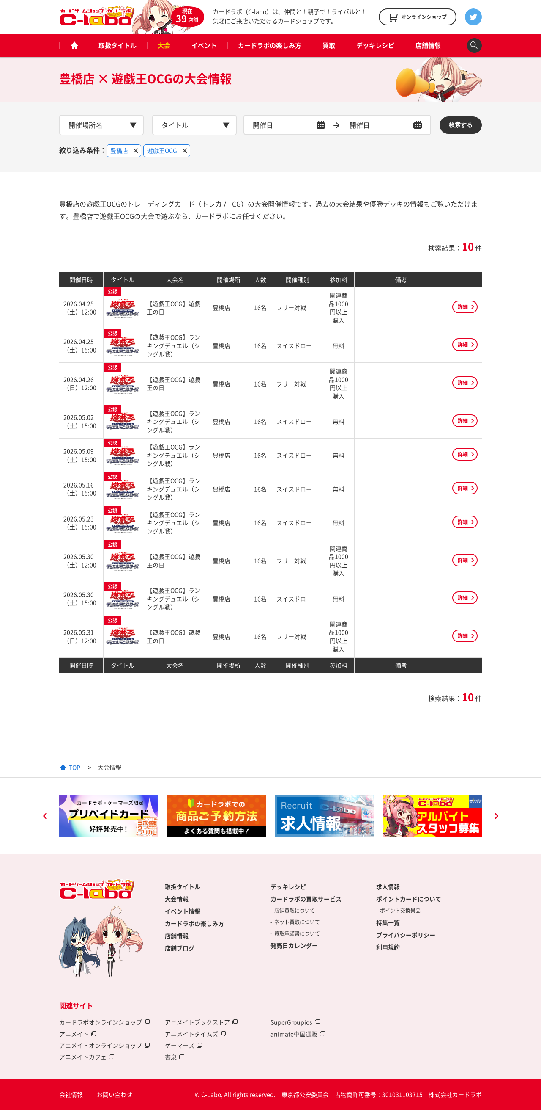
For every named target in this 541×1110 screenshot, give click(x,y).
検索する (461, 124)
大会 (164, 45)
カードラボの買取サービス (306, 899)
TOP (74, 767)
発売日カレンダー (294, 945)
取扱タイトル (117, 45)
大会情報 (177, 899)
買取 (328, 45)
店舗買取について (294, 910)
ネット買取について (297, 922)
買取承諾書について (297, 933)
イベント (204, 45)
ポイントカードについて (408, 899)
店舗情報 (428, 45)
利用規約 (388, 947)
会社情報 (71, 1094)
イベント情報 (182, 911)
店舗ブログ (179, 948)
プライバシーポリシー (405, 935)
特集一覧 (388, 922)
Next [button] (496, 817)
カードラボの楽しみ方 (269, 45)
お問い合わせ (114, 1094)
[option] (108, 816)
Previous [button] (45, 817)
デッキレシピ (375, 45)
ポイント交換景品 (400, 910)
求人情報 (388, 886)
